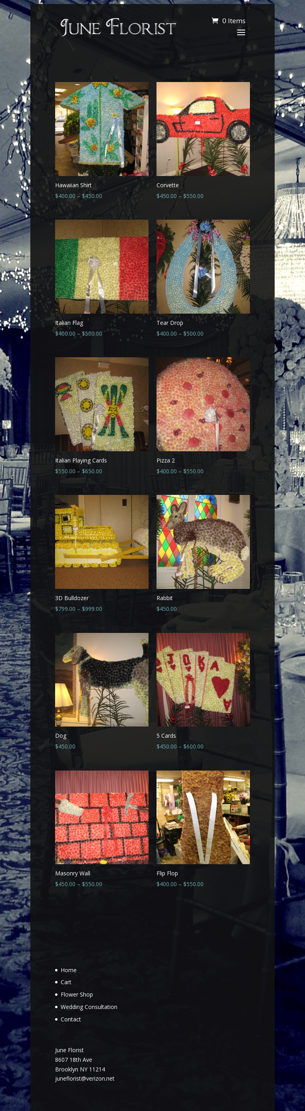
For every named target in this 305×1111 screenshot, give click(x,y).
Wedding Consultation (89, 1007)
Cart (66, 982)
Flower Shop (77, 994)
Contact (71, 1019)
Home (69, 970)
